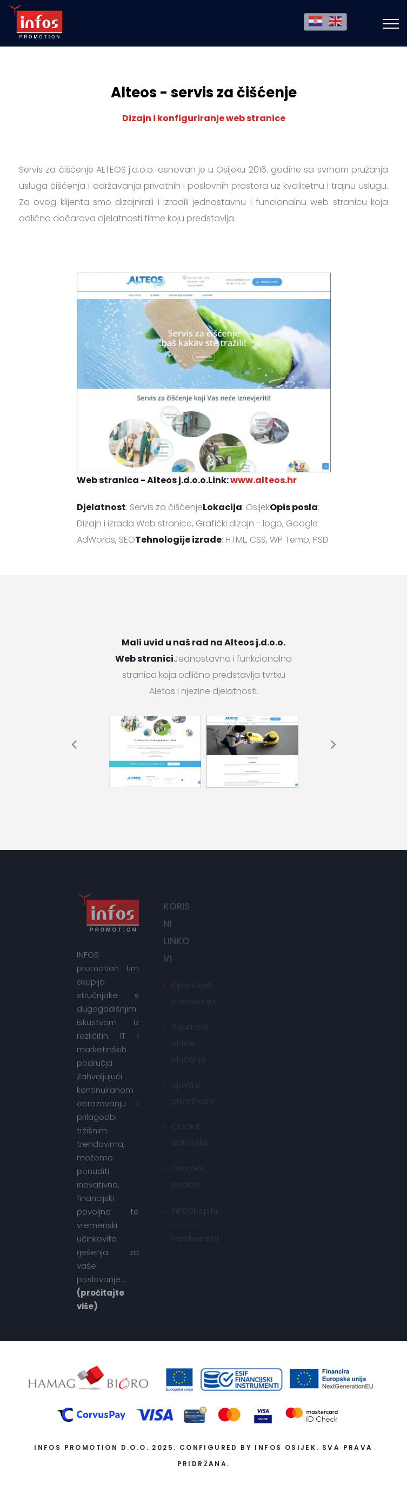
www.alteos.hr (263, 480)
